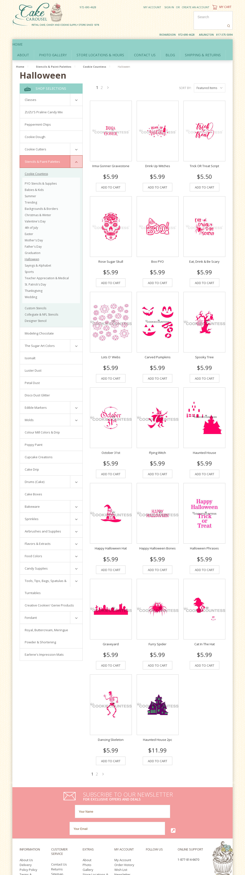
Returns (57, 821)
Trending (31, 192)
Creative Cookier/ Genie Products (49, 594)
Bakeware (32, 496)
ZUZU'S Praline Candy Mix (44, 101)
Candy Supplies (36, 558)
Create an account (195, 7)
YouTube (148, 818)
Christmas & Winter (38, 204)
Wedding (31, 286)
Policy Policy (28, 821)
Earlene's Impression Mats (44, 644)
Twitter (156, 812)
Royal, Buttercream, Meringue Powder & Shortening (46, 625)
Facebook (147, 812)
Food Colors (33, 545)
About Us (26, 812)
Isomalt (30, 347)
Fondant (31, 607)
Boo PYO (157, 247)
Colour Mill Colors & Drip (42, 421)
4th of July (31, 217)
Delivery (26, 817)
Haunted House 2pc (157, 725)
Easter (29, 223)
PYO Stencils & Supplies (41, 173)
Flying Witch (157, 439)
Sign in (169, 7)
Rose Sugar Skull (110, 247)
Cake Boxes (33, 483)
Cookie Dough (35, 126)
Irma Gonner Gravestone (110, 152)
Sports (29, 261)
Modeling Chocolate (39, 322)
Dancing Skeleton (111, 725)
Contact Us (59, 816)
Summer (30, 185)
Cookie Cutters (35, 138)
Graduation (32, 242)
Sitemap (57, 826)
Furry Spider (157, 630)
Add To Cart (110, 173)
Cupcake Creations (39, 446)
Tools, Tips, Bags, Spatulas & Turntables (45, 576)
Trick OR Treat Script (204, 152)
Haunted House (204, 439)
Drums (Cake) (34, 471)
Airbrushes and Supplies (43, 520)
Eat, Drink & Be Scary (204, 247)
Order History (124, 817)
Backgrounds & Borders (41, 198)
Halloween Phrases (204, 534)
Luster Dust (33, 360)
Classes (30, 89)
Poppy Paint (33, 434)
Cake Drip (32, 459)
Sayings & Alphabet (38, 255)
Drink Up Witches (157, 152)
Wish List (120, 821)
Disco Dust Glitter (37, 384)
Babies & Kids (34, 179)
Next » (108, 78)
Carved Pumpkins (158, 343)
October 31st (111, 439)
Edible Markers (36, 397)
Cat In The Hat (204, 630)
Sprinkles (32, 508)
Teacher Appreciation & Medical (47, 267)
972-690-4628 (88, 7)
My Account (152, 7)
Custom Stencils (35, 297)
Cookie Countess (94, 56)
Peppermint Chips (38, 114)
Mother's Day (34, 230)
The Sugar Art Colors (40, 335)
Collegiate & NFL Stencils (41, 304)
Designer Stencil (36, 310)
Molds (29, 409)
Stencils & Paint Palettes (53, 56)
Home (22, 33)
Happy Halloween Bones (157, 534)
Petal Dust (32, 372)
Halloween (32, 248)
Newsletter (122, 826)
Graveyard (111, 630)
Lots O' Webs (110, 343)
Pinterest (159, 818)
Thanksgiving (33, 280)
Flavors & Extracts (38, 533)
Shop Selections (45, 78)
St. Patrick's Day (35, 274)
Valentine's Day (35, 211)
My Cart (221, 7)
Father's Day (33, 236)
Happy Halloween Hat (111, 534)
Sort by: (185, 77)
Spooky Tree (204, 343)
